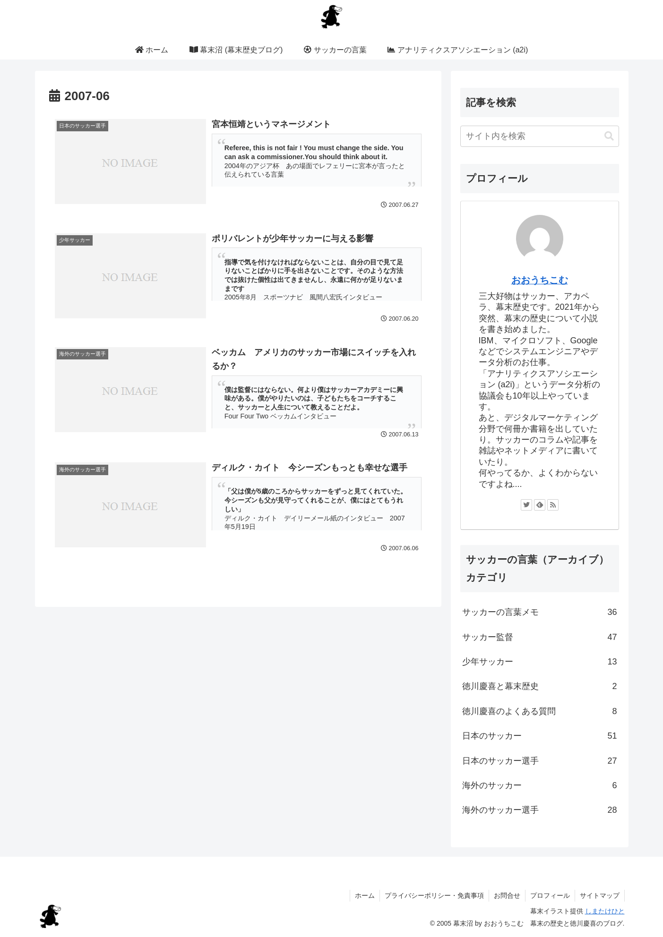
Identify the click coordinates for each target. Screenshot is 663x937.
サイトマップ (600, 895)
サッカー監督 (539, 637)
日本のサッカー (539, 735)
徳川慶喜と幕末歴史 (539, 686)
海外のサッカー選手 (539, 810)
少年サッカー (539, 661)
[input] (539, 136)
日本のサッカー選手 (539, 760)
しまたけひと (605, 911)
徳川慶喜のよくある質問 (539, 711)
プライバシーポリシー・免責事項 (434, 895)
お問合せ (507, 895)
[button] (609, 136)
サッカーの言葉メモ (539, 612)
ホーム (365, 895)
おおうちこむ (539, 280)
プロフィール (550, 895)
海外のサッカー (539, 785)
